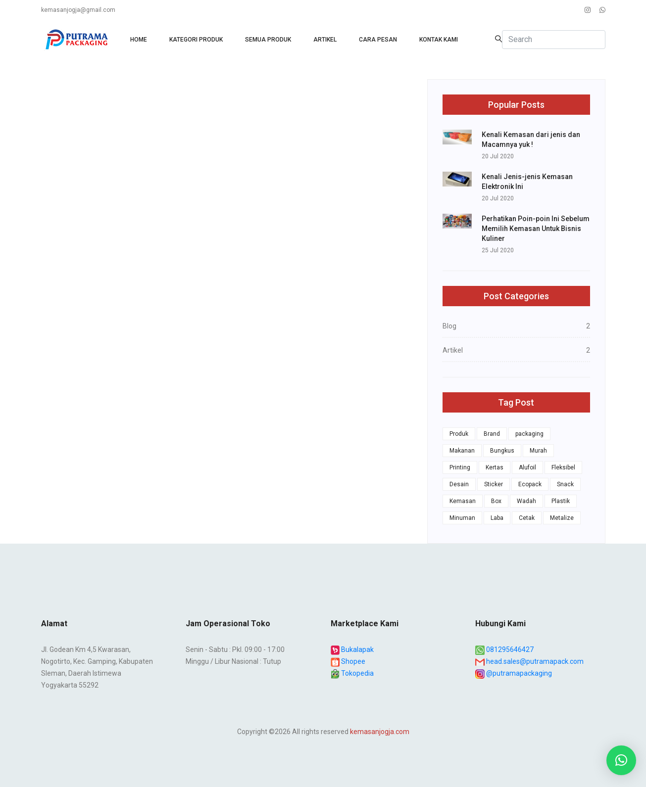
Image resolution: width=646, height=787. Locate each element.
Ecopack (530, 484)
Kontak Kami (438, 39)
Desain (459, 484)
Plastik (560, 501)
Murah (538, 450)
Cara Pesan (378, 39)
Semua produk (268, 39)
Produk (458, 433)
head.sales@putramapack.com (529, 661)
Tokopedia (352, 673)
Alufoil (527, 467)
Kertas (494, 467)
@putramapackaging (513, 673)
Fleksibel (563, 467)
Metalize (562, 517)
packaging (529, 433)
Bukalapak (352, 649)
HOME (138, 39)
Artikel (325, 39)
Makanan (462, 450)
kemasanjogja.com (379, 732)
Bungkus (502, 450)
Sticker (493, 484)
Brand (492, 433)
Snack (565, 484)
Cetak (527, 517)
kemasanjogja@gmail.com (78, 9)
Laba (497, 517)
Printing (459, 467)
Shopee (348, 661)
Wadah (526, 501)
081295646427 (504, 649)
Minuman (462, 517)
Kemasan (462, 501)
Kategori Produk (196, 39)
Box (496, 501)
